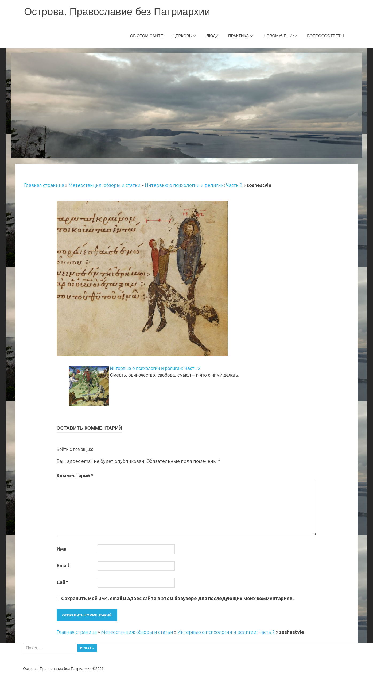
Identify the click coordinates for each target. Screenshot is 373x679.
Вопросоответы (325, 35)
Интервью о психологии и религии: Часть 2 (193, 185)
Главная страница (44, 185)
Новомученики (280, 35)
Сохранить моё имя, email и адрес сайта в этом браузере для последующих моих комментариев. (177, 598)
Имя (62, 548)
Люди (213, 35)
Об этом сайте (146, 35)
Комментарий (75, 475)
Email (63, 565)
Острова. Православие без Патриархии (117, 11)
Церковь (182, 35)
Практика (238, 35)
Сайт (62, 582)
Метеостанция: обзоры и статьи (104, 185)
